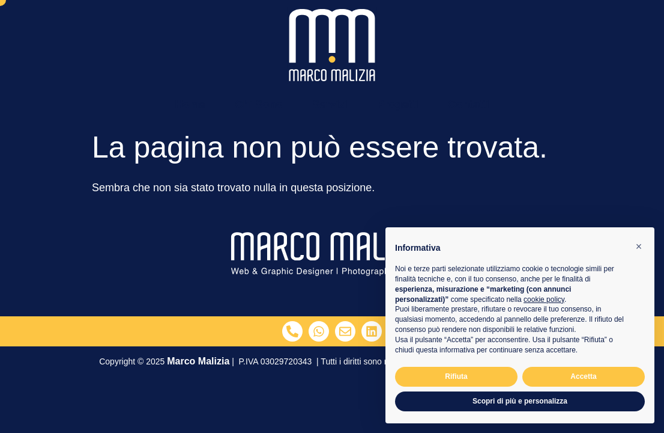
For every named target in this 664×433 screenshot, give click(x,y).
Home (190, 105)
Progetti (398, 105)
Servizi (329, 105)
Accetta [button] (583, 376)
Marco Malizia (198, 361)
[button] (638, 246)
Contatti (468, 105)
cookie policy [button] (544, 299)
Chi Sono (258, 105)
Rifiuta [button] (456, 376)
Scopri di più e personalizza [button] (519, 401)
